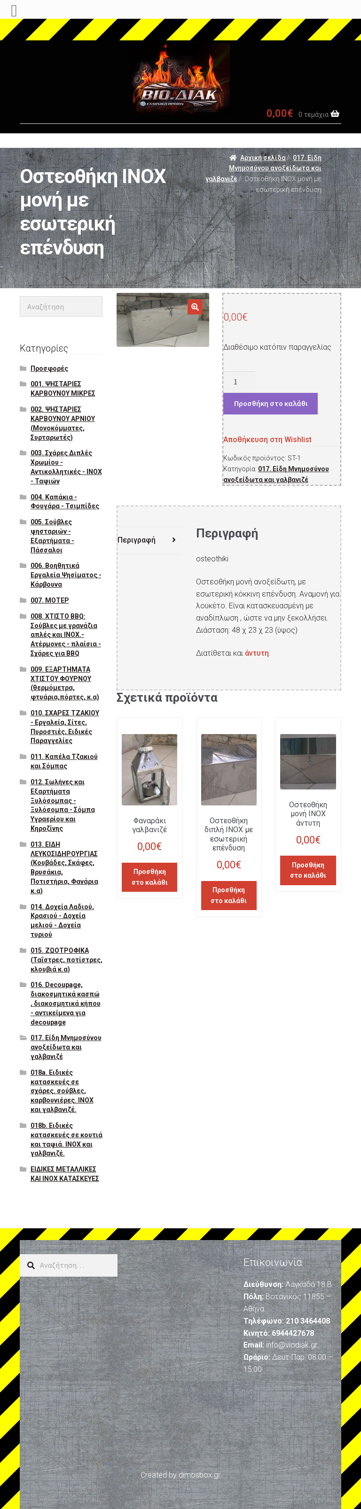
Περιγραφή (137, 540)
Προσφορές (49, 368)
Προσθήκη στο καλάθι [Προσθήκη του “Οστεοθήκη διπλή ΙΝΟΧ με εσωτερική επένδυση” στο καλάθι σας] (229, 895)
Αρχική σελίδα (263, 157)
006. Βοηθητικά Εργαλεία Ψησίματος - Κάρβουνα (66, 575)
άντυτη (257, 653)
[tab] (150, 540)
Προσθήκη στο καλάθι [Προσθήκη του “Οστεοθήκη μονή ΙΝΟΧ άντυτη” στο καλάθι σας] (308, 870)
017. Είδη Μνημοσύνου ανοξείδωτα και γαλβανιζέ (263, 168)
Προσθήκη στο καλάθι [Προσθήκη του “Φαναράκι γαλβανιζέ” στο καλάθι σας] (150, 877)
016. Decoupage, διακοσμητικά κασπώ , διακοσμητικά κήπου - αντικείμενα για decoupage (66, 1003)
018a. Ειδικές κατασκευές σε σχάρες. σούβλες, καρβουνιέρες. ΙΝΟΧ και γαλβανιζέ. (62, 1091)
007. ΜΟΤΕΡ (50, 600)
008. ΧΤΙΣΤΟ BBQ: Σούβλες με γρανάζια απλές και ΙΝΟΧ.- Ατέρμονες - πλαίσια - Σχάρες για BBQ (66, 635)
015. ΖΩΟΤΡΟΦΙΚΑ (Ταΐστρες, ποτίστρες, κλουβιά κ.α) (66, 960)
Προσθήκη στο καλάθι (270, 403)
